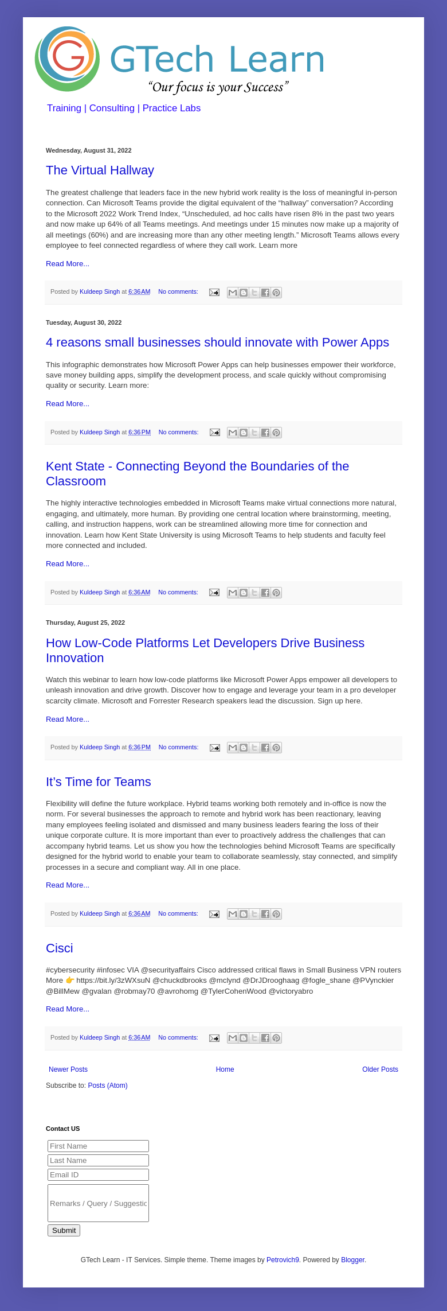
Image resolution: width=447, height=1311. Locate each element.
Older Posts (380, 1069)
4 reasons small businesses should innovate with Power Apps (217, 342)
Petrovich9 (282, 1260)
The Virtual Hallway (100, 170)
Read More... (67, 263)
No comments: (179, 291)
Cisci (59, 948)
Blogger (352, 1260)
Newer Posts (68, 1069)
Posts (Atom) (107, 1086)
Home (225, 1069)
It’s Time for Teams (98, 782)
